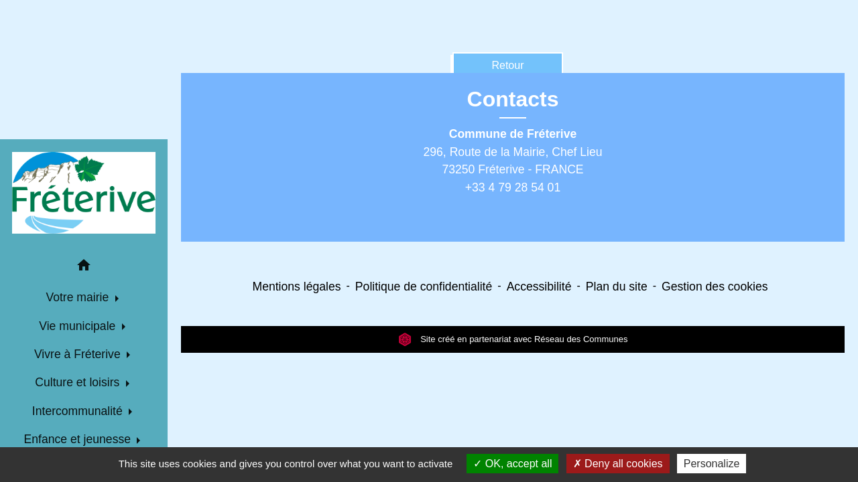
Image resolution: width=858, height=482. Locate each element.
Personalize (712, 463)
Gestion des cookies (715, 286)
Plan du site (617, 286)
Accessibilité (539, 286)
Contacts (513, 99)
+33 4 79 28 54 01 (512, 187)
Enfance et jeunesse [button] (79, 439)
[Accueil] (84, 193)
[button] (84, 267)
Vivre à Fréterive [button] (79, 354)
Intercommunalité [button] (79, 411)
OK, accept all (512, 463)
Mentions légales (297, 286)
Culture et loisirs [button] (79, 382)
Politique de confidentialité (423, 286)
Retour (507, 65)
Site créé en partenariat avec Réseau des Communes (513, 339)
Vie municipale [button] (79, 326)
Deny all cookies (618, 463)
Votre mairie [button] (79, 297)
